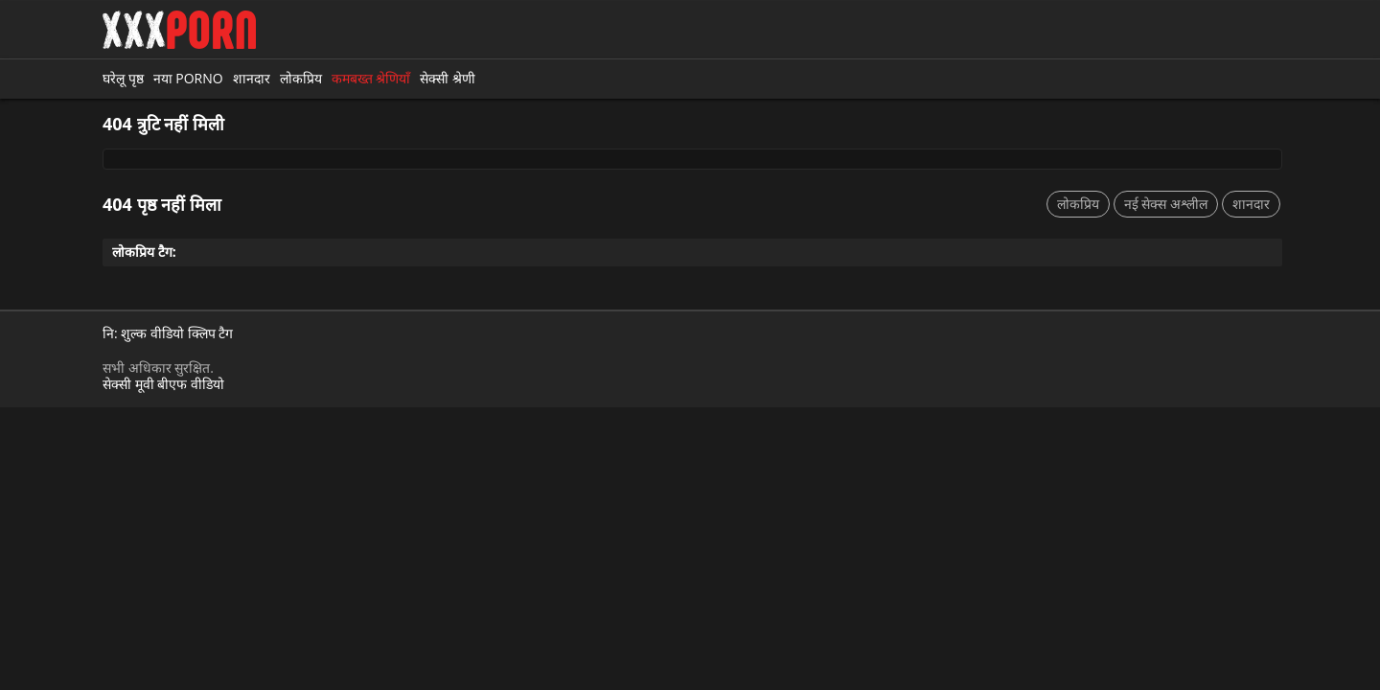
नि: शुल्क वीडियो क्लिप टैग (168, 334)
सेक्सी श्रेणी (447, 78)
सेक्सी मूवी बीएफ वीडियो (163, 384)
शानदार (251, 78)
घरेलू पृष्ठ (123, 78)
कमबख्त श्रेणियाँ (371, 78)
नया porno (188, 78)
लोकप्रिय (301, 78)
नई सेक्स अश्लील (1166, 204)
